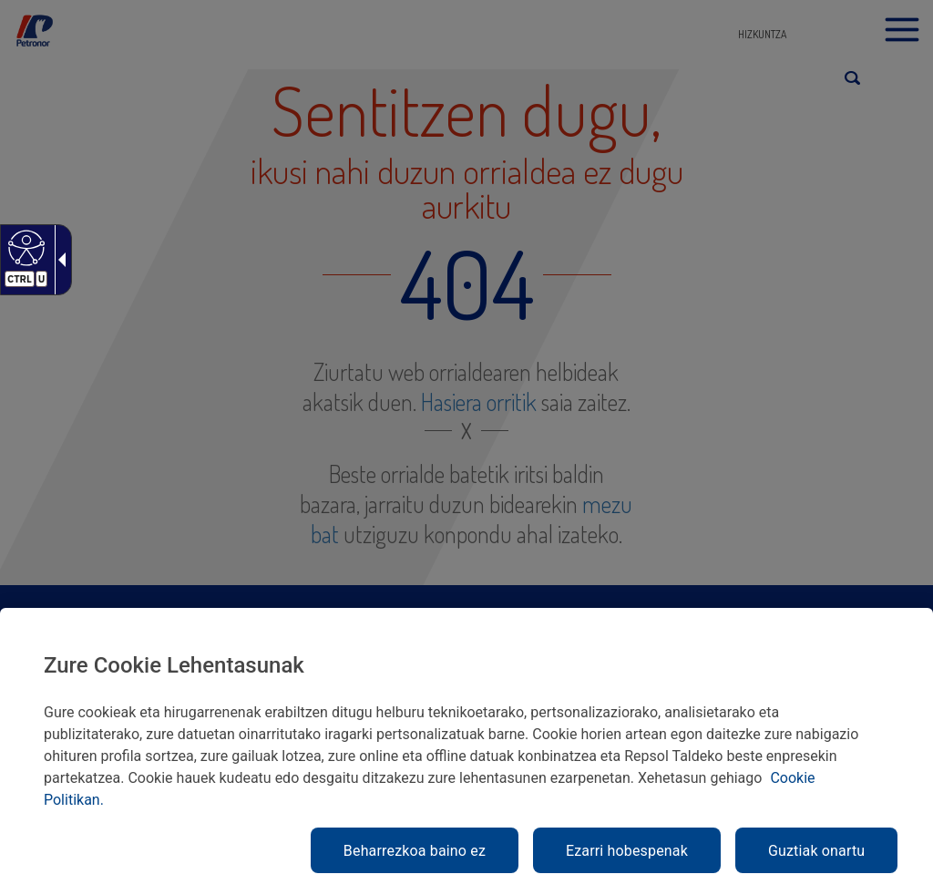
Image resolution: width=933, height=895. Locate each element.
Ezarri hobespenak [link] (627, 850)
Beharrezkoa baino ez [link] (414, 850)
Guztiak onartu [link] (816, 850)
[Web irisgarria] (24, 247)
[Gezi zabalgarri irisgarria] (58, 259)
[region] (466, 751)
